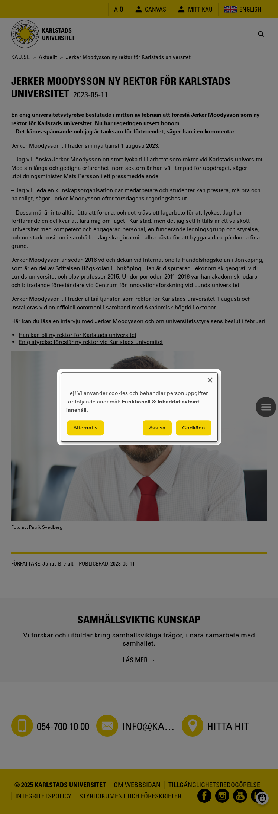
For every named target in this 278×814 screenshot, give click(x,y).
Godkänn (193, 427)
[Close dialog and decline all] (210, 377)
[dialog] (139, 407)
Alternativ (85, 427)
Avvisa (157, 427)
